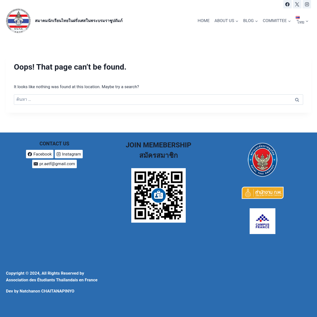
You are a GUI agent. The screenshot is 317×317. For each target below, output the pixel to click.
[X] (297, 4)
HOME (204, 20)
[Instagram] (307, 4)
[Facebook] (287, 4)
